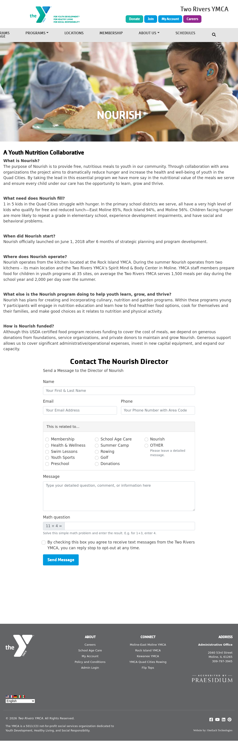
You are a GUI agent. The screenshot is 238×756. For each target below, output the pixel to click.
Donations (110, 463)
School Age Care (116, 439)
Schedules (185, 33)
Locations (74, 33)
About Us (147, 33)
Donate (134, 19)
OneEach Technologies (219, 730)
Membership (111, 33)
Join (151, 19)
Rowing (107, 451)
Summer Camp (115, 445)
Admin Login (90, 667)
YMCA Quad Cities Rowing (148, 662)
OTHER (156, 445)
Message (51, 476)
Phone (127, 401)
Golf (104, 457)
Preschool (60, 463)
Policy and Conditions (90, 662)
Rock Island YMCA (148, 650)
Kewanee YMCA (148, 656)
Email (48, 401)
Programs (35, 33)
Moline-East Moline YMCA (148, 644)
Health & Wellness (68, 445)
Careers (192, 19)
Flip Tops (148, 667)
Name (48, 381)
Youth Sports (63, 457)
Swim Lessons (64, 451)
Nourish (157, 439)
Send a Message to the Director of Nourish (83, 370)
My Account (170, 19)
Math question (56, 517)
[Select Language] (20, 701)
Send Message (60, 559)
